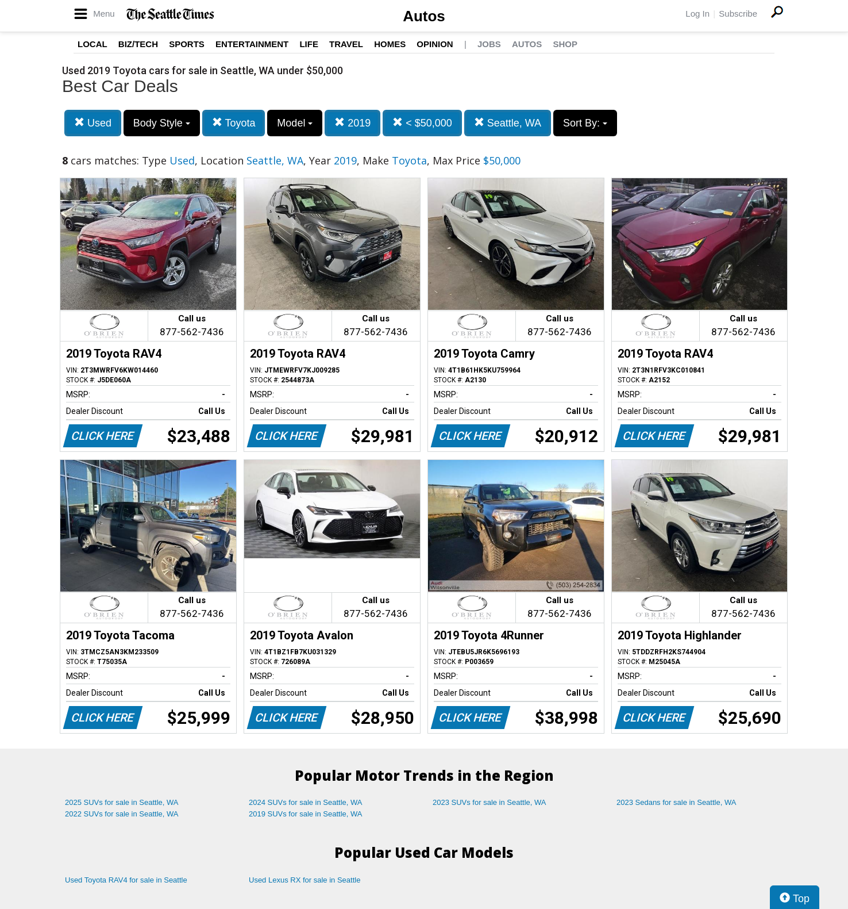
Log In (697, 13)
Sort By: (585, 123)
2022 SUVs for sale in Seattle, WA (122, 814)
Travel (346, 44)
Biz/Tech (138, 44)
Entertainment (251, 44)
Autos (424, 16)
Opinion (435, 44)
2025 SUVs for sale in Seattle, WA (122, 802)
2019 (352, 123)
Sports (187, 44)
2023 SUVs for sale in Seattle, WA (489, 802)
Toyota (234, 123)
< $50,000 (422, 123)
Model (295, 123)
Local (92, 44)
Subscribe (738, 13)
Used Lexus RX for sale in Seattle (304, 880)
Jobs (489, 44)
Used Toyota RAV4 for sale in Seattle (126, 880)
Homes (390, 44)
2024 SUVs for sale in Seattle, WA (306, 802)
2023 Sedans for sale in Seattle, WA (676, 802)
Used (92, 123)
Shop (565, 44)
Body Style (161, 123)
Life (308, 44)
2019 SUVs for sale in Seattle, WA (306, 814)
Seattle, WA (507, 123)
